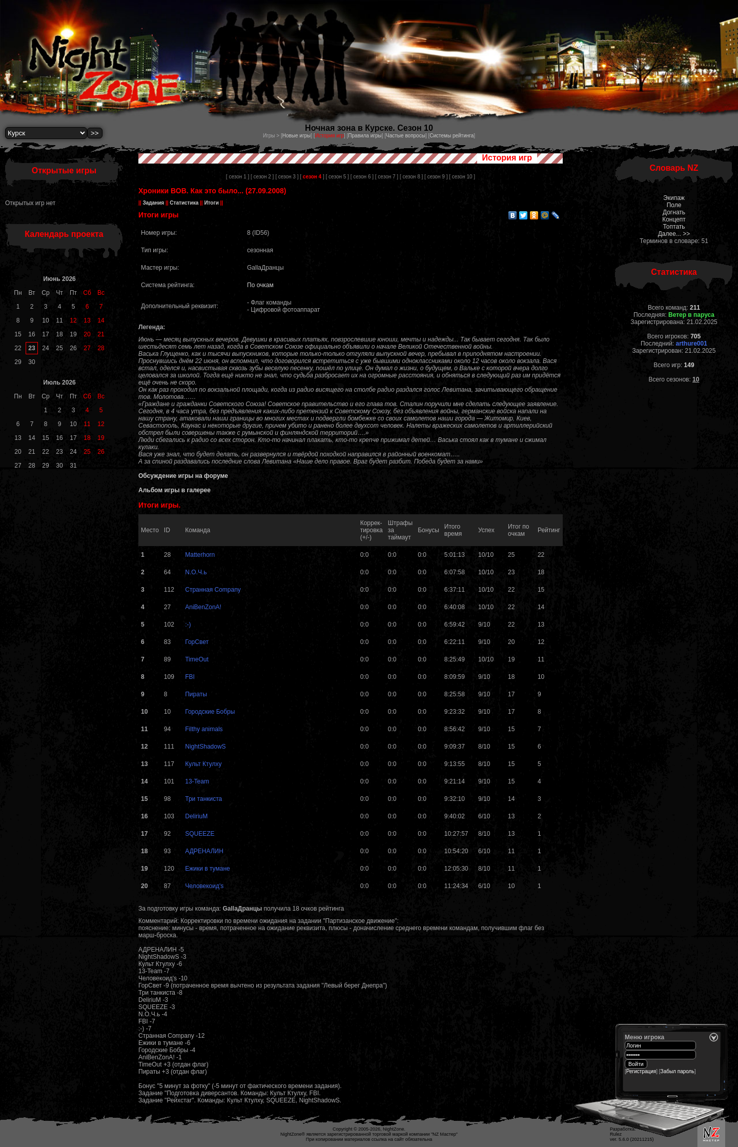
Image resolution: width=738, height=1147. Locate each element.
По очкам (260, 285)
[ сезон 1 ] (237, 176)
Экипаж (674, 198)
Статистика (184, 203)
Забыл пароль (677, 1071)
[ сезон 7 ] (386, 176)
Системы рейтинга (451, 135)
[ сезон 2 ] (262, 176)
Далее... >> (674, 233)
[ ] (312, 176)
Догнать (674, 212)
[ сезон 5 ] (337, 176)
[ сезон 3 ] (286, 176)
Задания (153, 203)
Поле (674, 205)
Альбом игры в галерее (174, 490)
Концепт (674, 219)
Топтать (674, 226)
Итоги (211, 203)
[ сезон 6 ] (362, 176)
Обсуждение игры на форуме (183, 475)
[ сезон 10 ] (462, 176)
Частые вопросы (405, 135)
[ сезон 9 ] (435, 176)
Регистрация (641, 1071)
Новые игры (296, 135)
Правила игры (364, 135)
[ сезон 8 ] (411, 176)
